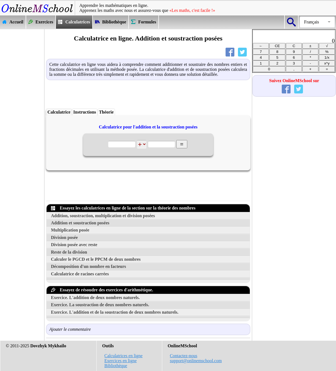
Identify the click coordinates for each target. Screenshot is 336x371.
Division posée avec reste (74, 244)
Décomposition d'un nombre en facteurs (88, 266)
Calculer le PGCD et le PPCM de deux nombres (96, 259)
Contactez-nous (183, 355)
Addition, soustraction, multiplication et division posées (103, 215)
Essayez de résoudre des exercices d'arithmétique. (102, 289)
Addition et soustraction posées (80, 223)
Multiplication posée (70, 230)
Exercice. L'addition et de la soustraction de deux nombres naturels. (114, 312)
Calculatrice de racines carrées (80, 273)
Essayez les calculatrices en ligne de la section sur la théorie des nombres (123, 208)
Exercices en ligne (120, 360)
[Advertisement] (22, 112)
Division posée (64, 237)
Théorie (106, 112)
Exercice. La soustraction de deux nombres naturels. (100, 304)
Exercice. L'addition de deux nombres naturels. (95, 297)
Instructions (84, 112)
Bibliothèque (115, 365)
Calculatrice (59, 112)
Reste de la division (69, 252)
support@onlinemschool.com (196, 360)
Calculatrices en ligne (123, 355)
